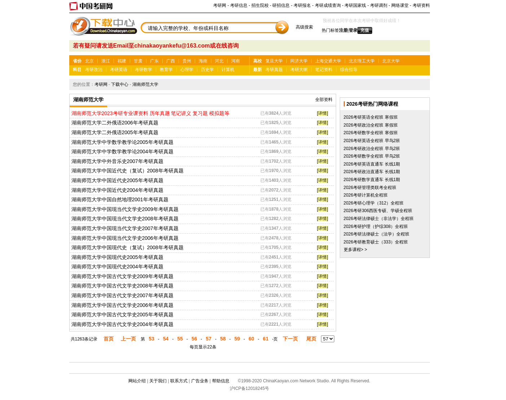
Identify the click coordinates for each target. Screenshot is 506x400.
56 (194, 339)
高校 (257, 60)
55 (180, 339)
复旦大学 (274, 60)
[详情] (322, 113)
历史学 (207, 69)
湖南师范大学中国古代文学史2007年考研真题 (122, 295)
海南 (203, 60)
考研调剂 (378, 5)
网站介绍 (137, 380)
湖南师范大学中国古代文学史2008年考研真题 (122, 286)
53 (151, 339)
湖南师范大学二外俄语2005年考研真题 (114, 132)
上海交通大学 (328, 60)
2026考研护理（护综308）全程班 (376, 226)
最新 (257, 69)
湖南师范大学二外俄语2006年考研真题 (114, 123)
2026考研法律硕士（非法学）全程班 (379, 218)
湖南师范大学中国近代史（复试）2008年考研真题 (127, 170)
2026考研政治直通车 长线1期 (372, 171)
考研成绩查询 (328, 5)
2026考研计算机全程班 (366, 195)
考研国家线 (355, 5)
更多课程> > (355, 249)
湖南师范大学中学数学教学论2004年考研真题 (122, 151)
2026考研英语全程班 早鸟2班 (372, 140)
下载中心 (119, 84)
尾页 (311, 339)
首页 (109, 339)
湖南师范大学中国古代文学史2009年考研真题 (122, 276)
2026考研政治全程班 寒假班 (371, 125)
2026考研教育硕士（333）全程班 (376, 242)
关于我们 (158, 380)
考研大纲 (299, 69)
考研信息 (238, 5)
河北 (219, 60)
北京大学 (391, 60)
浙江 (105, 60)
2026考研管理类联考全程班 (370, 187)
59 (237, 339)
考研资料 (421, 5)
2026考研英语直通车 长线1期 (372, 164)
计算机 (227, 69)
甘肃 (138, 60)
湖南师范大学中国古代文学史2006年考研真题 (122, 305)
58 (223, 339)
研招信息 (281, 5)
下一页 (290, 339)
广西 (170, 60)
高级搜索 (304, 27)
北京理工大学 (362, 60)
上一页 (128, 339)
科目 (77, 69)
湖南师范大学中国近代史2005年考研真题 (117, 180)
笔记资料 (324, 69)
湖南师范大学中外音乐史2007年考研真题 (117, 161)
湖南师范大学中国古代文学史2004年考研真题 (122, 324)
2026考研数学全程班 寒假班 (371, 132)
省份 (77, 60)
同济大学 (299, 60)
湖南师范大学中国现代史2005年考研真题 (117, 257)
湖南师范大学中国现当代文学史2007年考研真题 (125, 228)
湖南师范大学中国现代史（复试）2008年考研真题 (127, 247)
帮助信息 (220, 380)
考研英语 (118, 69)
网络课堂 (400, 5)
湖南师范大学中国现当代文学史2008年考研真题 (125, 218)
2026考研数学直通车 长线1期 (372, 179)
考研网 (219, 5)
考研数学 (143, 69)
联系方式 (179, 380)
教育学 (166, 69)
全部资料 (324, 99)
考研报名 (302, 5)
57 (209, 339)
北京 (89, 60)
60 (251, 339)
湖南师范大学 (145, 84)
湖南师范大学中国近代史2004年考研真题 (117, 190)
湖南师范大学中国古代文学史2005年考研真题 (122, 314)
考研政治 (93, 69)
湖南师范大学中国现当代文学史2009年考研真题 (125, 209)
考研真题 (274, 69)
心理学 (186, 69)
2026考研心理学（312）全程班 (374, 203)
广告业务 (199, 380)
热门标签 (330, 30)
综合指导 (348, 69)
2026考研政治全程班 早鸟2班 (372, 148)
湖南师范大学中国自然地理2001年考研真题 (119, 199)
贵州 (186, 60)
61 (266, 339)
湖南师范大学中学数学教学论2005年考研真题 (122, 142)
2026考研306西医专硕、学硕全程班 (378, 210)
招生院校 (260, 5)
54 (166, 339)
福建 (122, 60)
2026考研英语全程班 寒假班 (371, 117)
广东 (154, 60)
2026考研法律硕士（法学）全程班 (377, 234)
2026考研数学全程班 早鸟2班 (372, 156)
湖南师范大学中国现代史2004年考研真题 (117, 266)
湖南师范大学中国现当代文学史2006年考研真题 (125, 238)
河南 (235, 60)
